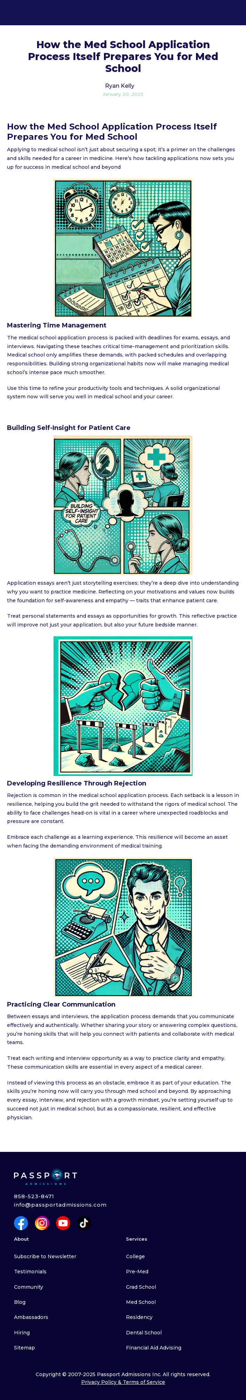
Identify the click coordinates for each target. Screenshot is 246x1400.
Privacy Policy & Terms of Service (123, 1382)
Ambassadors (31, 1317)
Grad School (141, 1287)
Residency (139, 1317)
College (135, 1256)
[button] (10, 12)
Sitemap (24, 1348)
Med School (141, 1302)
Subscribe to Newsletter (45, 1256)
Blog (20, 1302)
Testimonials (30, 1271)
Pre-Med (137, 1271)
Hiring (22, 1332)
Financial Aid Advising (153, 1348)
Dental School (144, 1332)
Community (28, 1287)
